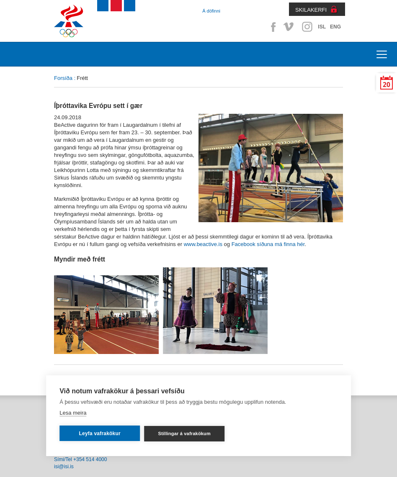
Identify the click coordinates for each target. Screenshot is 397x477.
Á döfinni (211, 10)
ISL (322, 27)
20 (386, 85)
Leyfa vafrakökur (100, 433)
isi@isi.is (64, 466)
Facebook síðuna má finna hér (268, 244)
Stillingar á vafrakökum (184, 433)
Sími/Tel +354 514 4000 (80, 459)
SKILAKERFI (311, 10)
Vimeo (289, 26)
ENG (335, 27)
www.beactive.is (203, 244)
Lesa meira (72, 413)
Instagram (307, 26)
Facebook (271, 26)
